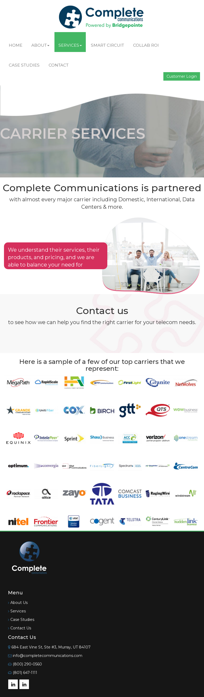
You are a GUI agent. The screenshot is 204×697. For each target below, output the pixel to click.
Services (18, 611)
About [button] (40, 45)
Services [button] (70, 45)
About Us (19, 602)
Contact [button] (59, 65)
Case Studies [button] (24, 65)
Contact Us (20, 628)
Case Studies (22, 619)
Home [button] (15, 45)
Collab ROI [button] (146, 45)
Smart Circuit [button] (107, 45)
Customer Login (182, 76)
